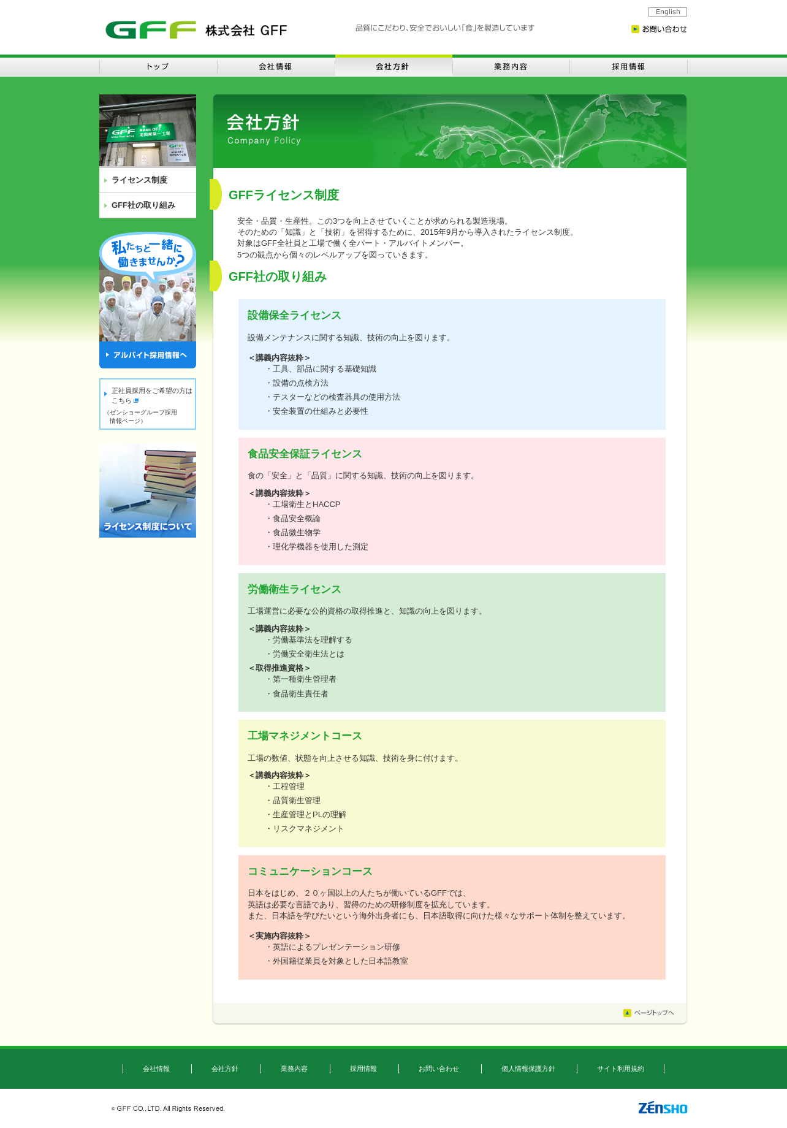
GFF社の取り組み (143, 205)
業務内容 (294, 1068)
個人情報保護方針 (528, 1068)
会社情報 (156, 1068)
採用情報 (363, 1068)
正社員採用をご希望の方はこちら (152, 395)
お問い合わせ (439, 1068)
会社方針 (224, 1068)
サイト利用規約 (620, 1068)
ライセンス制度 (139, 180)
